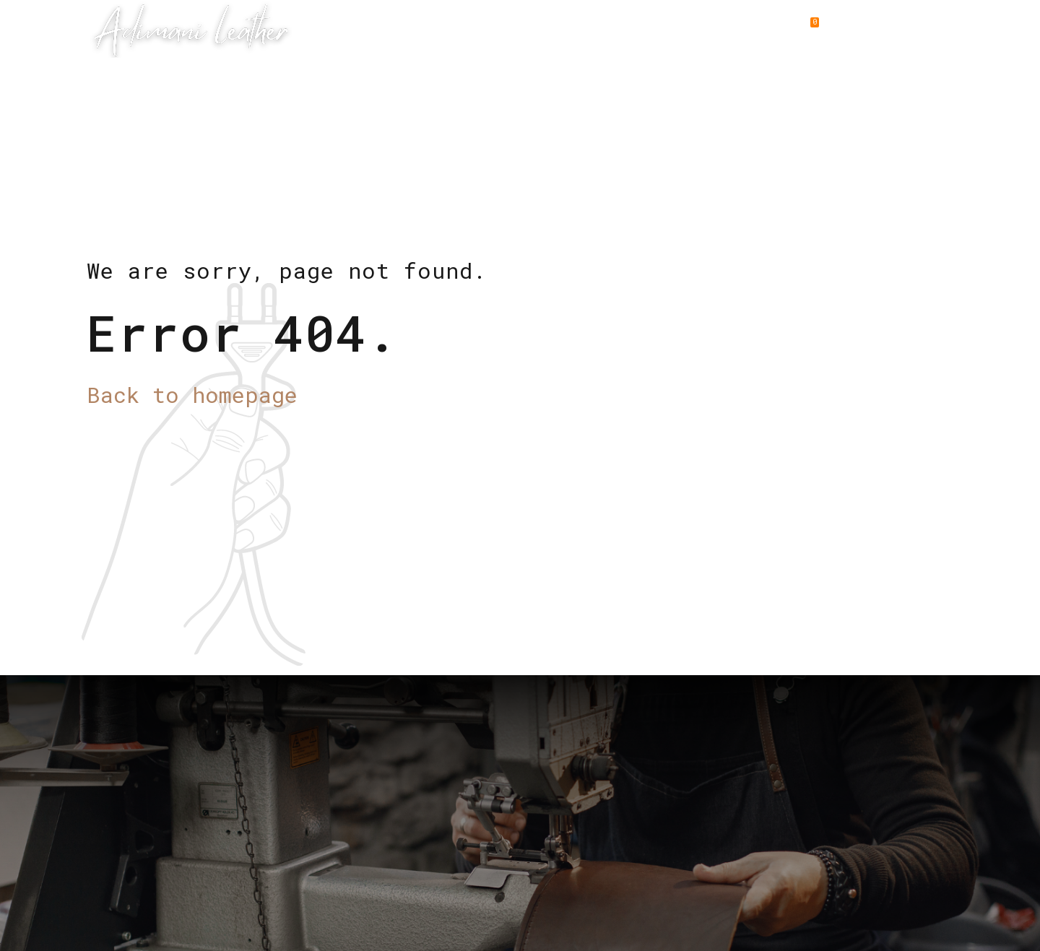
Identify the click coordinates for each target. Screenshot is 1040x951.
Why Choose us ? (555, 29)
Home (344, 29)
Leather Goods (431, 29)
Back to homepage (192, 395)
